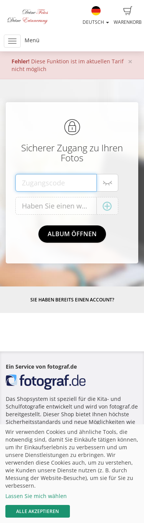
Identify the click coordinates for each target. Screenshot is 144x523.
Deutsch (96, 15)
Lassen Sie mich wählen (36, 496)
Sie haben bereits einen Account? (72, 299)
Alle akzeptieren (37, 511)
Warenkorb (128, 15)
